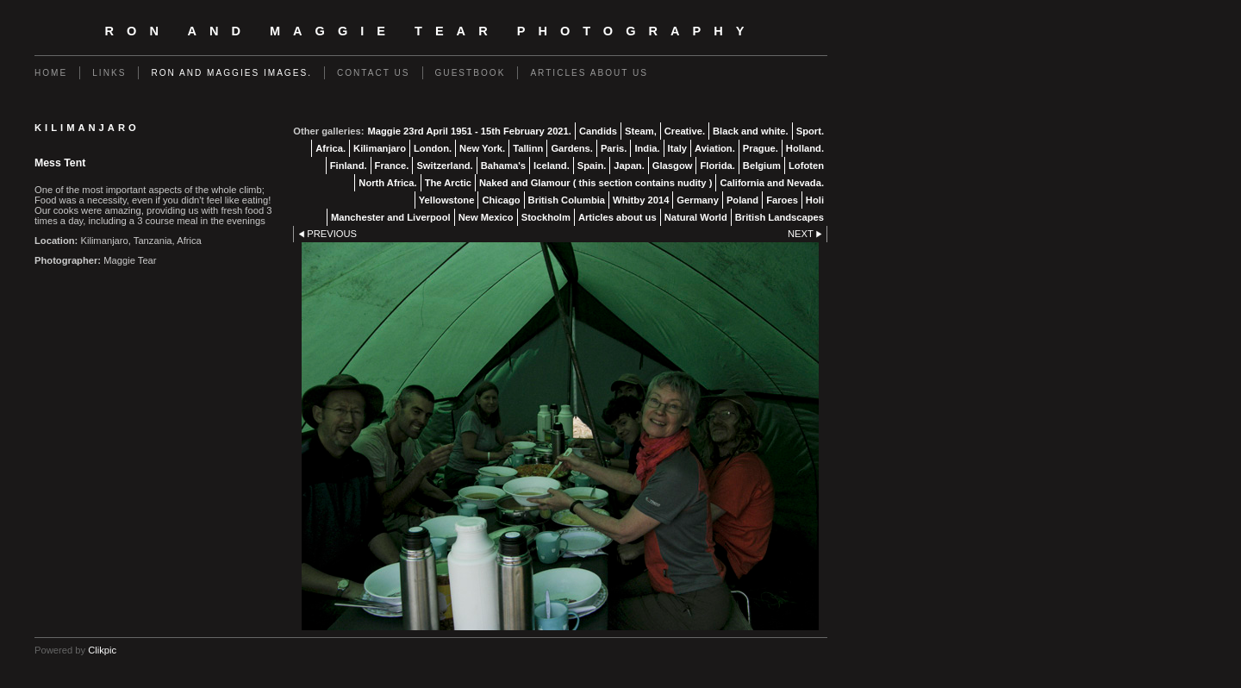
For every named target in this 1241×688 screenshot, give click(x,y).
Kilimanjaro (379, 148)
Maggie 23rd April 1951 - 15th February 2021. (469, 131)
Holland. (805, 148)
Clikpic (102, 650)
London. (433, 148)
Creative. (684, 131)
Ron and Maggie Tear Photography (431, 31)
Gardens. (572, 148)
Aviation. (715, 148)
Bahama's (503, 165)
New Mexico (486, 217)
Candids (598, 131)
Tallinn (528, 148)
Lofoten (806, 165)
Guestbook (470, 73)
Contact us (373, 73)
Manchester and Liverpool (391, 217)
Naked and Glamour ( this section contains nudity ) (595, 183)
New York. (482, 148)
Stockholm (546, 217)
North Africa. (387, 183)
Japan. (629, 165)
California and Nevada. (772, 183)
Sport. (810, 131)
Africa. (330, 148)
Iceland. (551, 165)
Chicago (501, 200)
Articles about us (589, 73)
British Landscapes (779, 217)
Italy (677, 148)
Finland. (348, 165)
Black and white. (751, 131)
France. (392, 165)
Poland (742, 200)
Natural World (695, 217)
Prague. (760, 148)
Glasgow (672, 165)
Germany (698, 200)
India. (646, 148)
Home (50, 73)
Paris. (614, 148)
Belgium (762, 165)
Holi (815, 200)
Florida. (717, 165)
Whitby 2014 (641, 200)
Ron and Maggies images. (231, 73)
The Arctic (448, 183)
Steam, (641, 131)
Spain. (592, 165)
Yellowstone (447, 200)
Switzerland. (444, 165)
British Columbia (567, 200)
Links (109, 73)
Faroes (782, 200)
